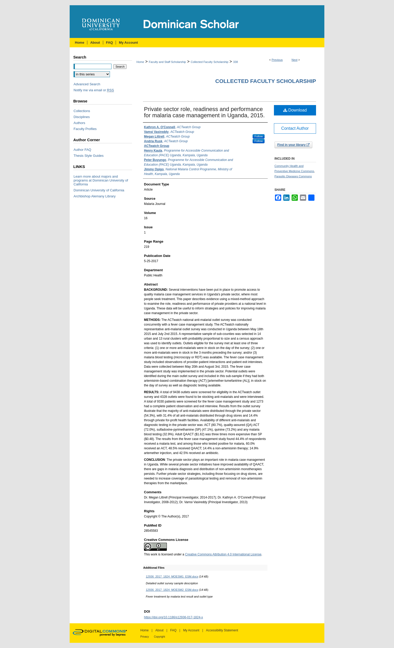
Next (295, 59)
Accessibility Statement (222, 630)
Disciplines (82, 117)
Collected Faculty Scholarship (209, 61)
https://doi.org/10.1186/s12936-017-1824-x (173, 617)
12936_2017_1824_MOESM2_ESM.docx (172, 589)
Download (295, 110)
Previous (277, 59)
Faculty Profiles (85, 129)
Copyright (159, 636)
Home (140, 61)
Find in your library (293, 145)
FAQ (173, 630)
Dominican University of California (99, 190)
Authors (79, 123)
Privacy (144, 636)
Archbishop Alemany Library (95, 196)
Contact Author (295, 128)
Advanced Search (87, 84)
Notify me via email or (94, 90)
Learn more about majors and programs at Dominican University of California (101, 180)
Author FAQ (82, 150)
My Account (191, 630)
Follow (258, 136)
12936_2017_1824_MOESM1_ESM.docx (172, 576)
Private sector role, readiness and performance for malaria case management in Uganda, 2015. (204, 112)
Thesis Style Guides (89, 156)
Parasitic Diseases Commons (293, 176)
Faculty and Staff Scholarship (167, 61)
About (159, 630)
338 (235, 61)
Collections (82, 111)
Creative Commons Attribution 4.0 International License (223, 554)
